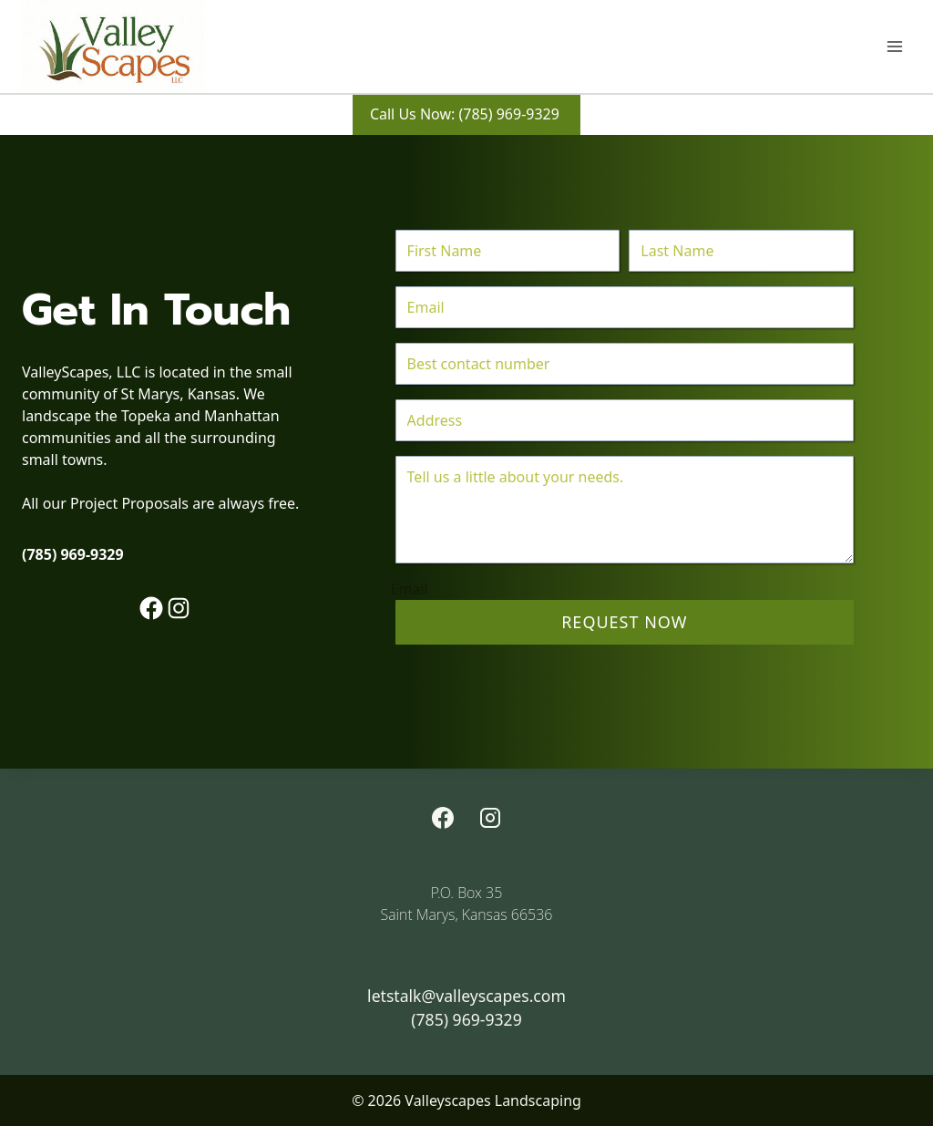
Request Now (624, 622)
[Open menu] (894, 46)
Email (409, 588)
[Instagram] (490, 818)
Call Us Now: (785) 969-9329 (466, 114)
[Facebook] (443, 818)
